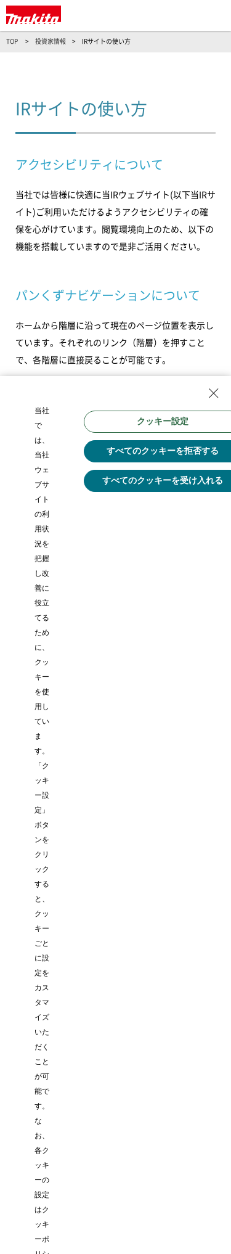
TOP (12, 41)
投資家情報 (50, 41)
